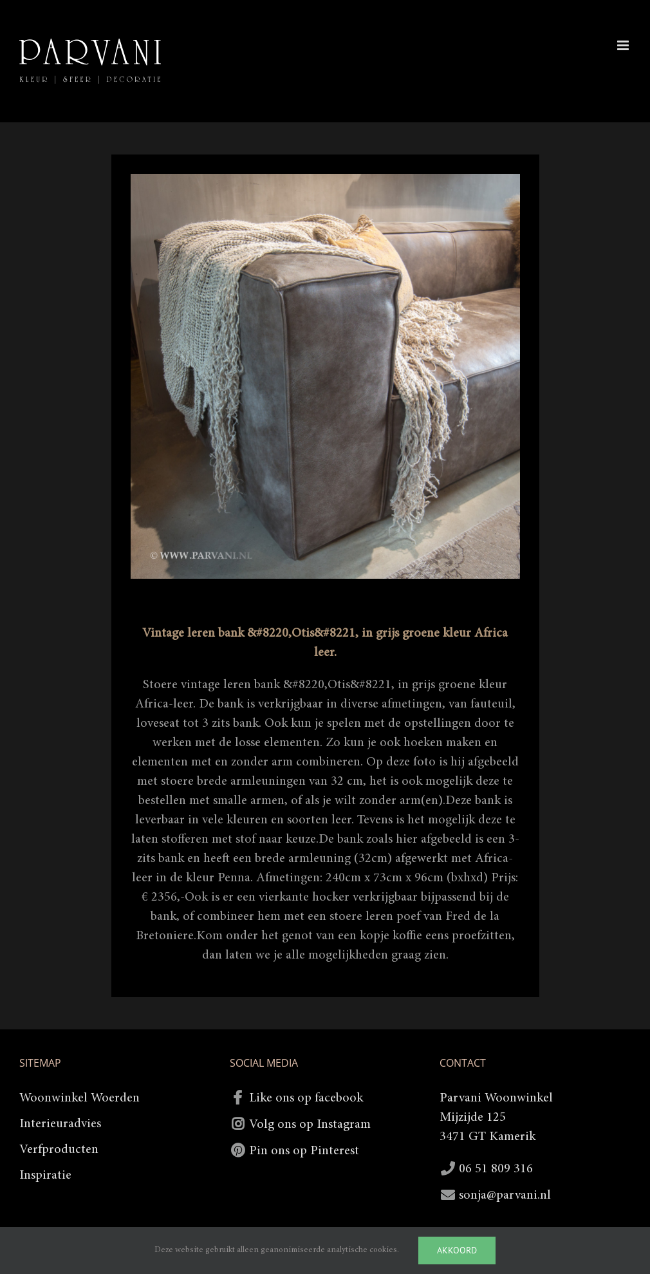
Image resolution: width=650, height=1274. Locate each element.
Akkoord (457, 1250)
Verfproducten (58, 1149)
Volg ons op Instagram (310, 1124)
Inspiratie (45, 1175)
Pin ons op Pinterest (304, 1151)
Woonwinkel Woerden (79, 1098)
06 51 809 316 (496, 1169)
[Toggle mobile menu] (624, 45)
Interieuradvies (60, 1124)
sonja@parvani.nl (505, 1195)
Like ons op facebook (306, 1098)
